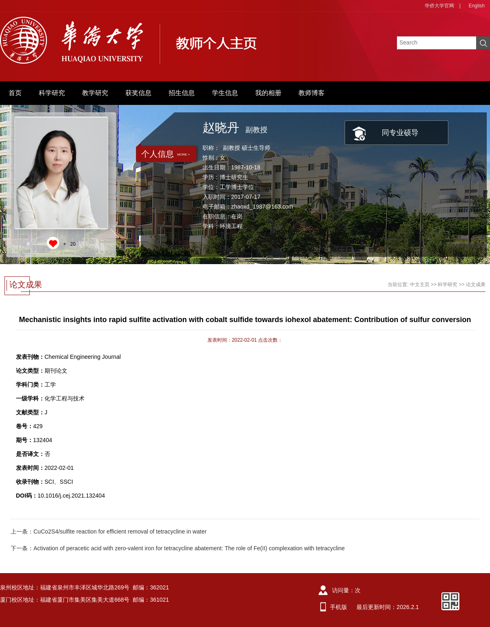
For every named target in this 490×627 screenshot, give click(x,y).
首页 (15, 92)
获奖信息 (138, 92)
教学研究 (95, 92)
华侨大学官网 (439, 6)
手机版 (338, 607)
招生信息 (182, 92)
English (477, 6)
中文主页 (420, 284)
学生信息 (225, 92)
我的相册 (268, 92)
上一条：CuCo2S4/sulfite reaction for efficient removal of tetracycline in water (109, 531)
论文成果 (476, 284)
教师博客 (311, 92)
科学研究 (52, 92)
